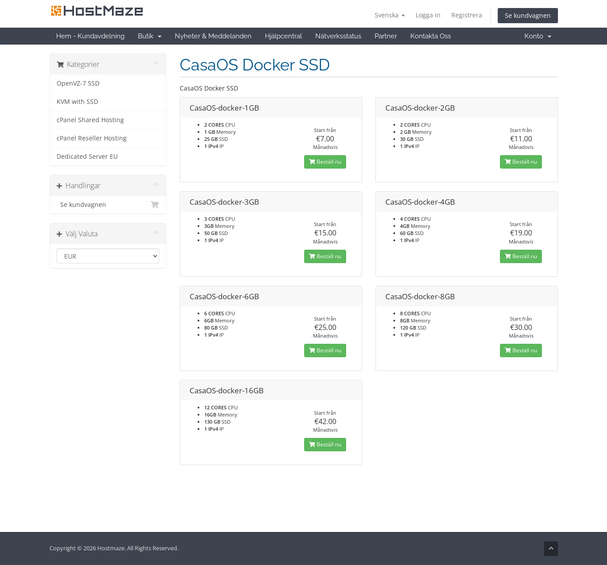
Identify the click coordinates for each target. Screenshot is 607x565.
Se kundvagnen (528, 15)
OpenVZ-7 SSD (78, 83)
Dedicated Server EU (87, 157)
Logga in (428, 15)
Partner (386, 36)
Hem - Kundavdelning (90, 36)
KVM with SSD (77, 102)
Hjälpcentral (283, 36)
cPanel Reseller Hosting (92, 138)
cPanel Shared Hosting (90, 120)
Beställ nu (325, 161)
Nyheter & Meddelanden (213, 36)
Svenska (390, 15)
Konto (537, 36)
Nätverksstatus (338, 36)
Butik (149, 36)
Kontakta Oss (430, 36)
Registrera (466, 15)
